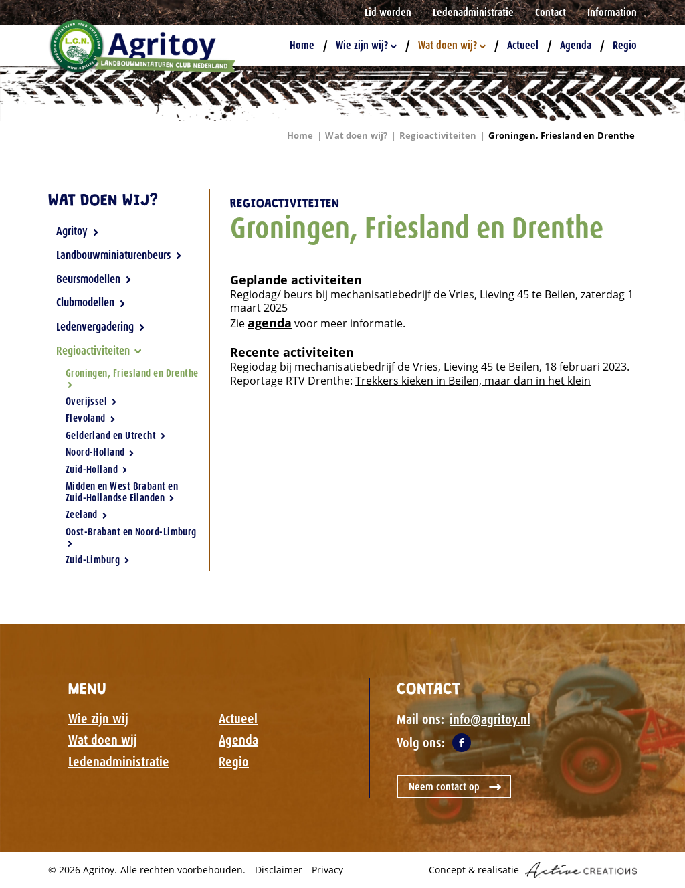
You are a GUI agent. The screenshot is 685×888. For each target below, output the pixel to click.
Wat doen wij (102, 740)
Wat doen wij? (452, 45)
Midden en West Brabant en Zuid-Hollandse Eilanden (122, 492)
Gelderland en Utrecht (116, 435)
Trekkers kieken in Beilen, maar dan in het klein (473, 380)
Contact (550, 12)
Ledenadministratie (473, 12)
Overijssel (91, 401)
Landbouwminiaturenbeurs (119, 255)
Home (302, 45)
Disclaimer (278, 869)
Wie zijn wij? (366, 45)
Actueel (523, 45)
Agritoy (77, 231)
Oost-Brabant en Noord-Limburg (131, 536)
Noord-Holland (100, 452)
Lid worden (388, 12)
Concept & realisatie (533, 870)
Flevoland (91, 418)
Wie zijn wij (98, 718)
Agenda (575, 45)
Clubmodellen (91, 302)
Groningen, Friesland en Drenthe (561, 135)
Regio (625, 45)
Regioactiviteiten (437, 135)
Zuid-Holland (97, 469)
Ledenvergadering (100, 326)
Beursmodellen (94, 279)
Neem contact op (444, 787)
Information (612, 12)
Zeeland (87, 514)
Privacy (327, 869)
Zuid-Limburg (98, 559)
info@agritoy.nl (490, 719)
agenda (270, 323)
